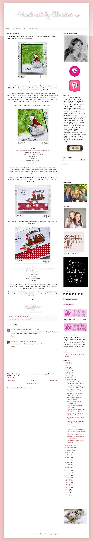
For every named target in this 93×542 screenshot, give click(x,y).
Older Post (54, 380)
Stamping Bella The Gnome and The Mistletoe (75, 394)
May (68, 457)
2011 (67, 492)
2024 (67, 368)
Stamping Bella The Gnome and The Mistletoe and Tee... (75, 423)
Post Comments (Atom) (24, 388)
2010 (67, 495)
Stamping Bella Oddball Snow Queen (75, 406)
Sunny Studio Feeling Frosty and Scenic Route (76, 386)
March (69, 462)
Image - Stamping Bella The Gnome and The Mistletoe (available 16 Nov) (33, 150)
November (70, 380)
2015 (67, 482)
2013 (67, 487)
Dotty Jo (14, 341)
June (68, 455)
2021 (67, 375)
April (69, 460)
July (68, 452)
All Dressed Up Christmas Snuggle (75, 441)
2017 (67, 477)
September (70, 447)
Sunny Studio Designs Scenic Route (74, 398)
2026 (67, 363)
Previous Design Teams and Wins (32, 28)
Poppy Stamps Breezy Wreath (76, 432)
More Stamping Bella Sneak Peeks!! (76, 418)
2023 (67, 370)
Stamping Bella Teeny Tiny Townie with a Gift (76, 410)
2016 (67, 480)
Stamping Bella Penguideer (76, 429)
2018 (67, 475)
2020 (67, 470)
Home (7, 28)
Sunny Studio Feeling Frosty (74, 390)
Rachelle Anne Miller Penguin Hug (74, 402)
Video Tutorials (16, 28)
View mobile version (33, 383)
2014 (67, 485)
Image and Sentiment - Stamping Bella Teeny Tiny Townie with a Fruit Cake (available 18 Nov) (32, 268)
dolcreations (15, 329)
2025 (67, 365)
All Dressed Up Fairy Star (76, 434)
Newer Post (11, 380)
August (69, 450)
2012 (67, 490)
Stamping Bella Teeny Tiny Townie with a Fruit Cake (30, 318)
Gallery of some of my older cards (75, 355)
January (70, 467)
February (70, 465)
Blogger (55, 534)
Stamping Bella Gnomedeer (75, 427)
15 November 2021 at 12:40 (30, 329)
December (70, 377)
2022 (67, 373)
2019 (67, 473)
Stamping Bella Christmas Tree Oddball (75, 437)
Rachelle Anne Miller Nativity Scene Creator (75, 382)
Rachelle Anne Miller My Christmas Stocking (75, 414)
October (70, 445)
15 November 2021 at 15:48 (27, 341)
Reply (13, 336)
